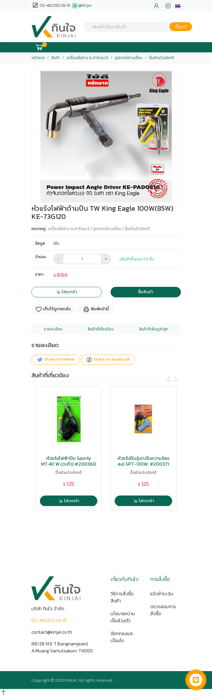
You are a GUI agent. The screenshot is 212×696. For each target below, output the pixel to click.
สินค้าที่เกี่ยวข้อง (101, 329)
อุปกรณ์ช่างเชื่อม (129, 58)
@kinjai (81, 5)
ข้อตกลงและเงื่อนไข (122, 637)
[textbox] (134, 27)
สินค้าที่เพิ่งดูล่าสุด (153, 329)
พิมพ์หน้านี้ (96, 309)
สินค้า (55, 58)
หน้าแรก (38, 58)
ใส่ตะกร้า (66, 292)
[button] (178, 5)
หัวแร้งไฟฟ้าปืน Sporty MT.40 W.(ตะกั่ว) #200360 (68, 461)
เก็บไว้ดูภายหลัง (53, 309)
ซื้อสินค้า (145, 292)
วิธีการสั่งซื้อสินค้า (122, 597)
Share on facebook (108, 359)
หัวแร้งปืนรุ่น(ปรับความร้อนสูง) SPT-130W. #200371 (143, 461)
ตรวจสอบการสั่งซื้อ (163, 610)
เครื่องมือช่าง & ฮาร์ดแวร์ (87, 58)
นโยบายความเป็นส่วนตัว (123, 617)
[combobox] (134, 26)
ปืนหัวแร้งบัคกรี (161, 58)
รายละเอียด (53, 329)
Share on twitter (55, 359)
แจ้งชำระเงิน (161, 593)
